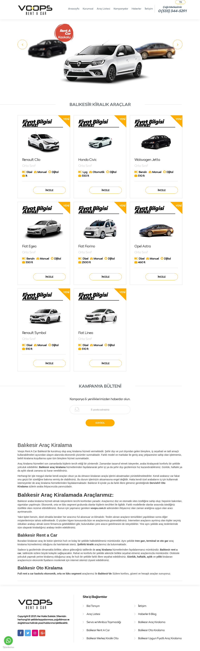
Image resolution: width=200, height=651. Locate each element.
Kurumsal (88, 8)
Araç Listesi (103, 8)
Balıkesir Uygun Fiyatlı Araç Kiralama (160, 638)
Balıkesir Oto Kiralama (151, 630)
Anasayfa (73, 8)
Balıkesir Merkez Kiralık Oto (102, 638)
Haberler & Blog (147, 614)
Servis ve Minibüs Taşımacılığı (103, 622)
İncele (49, 190)
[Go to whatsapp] (8, 640)
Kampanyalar (121, 8)
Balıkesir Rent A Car (98, 630)
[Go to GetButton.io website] (8, 647)
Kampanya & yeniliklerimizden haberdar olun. (100, 399)
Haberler (136, 8)
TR (180, 2)
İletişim (149, 8)
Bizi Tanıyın (93, 606)
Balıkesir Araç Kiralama (151, 622)
